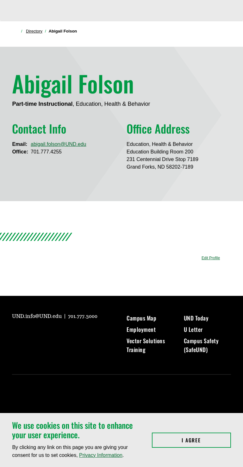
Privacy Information (100, 455)
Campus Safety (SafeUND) (201, 345)
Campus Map (141, 318)
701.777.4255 (46, 151)
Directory (34, 31)
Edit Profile (211, 258)
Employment (141, 329)
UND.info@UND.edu (37, 316)
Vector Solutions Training (146, 345)
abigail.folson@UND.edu (58, 144)
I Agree (206, 440)
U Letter (193, 329)
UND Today (196, 318)
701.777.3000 (82, 316)
